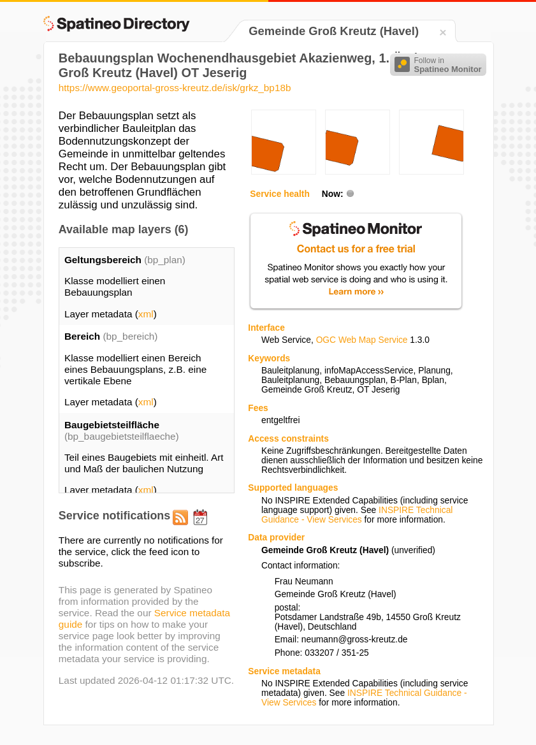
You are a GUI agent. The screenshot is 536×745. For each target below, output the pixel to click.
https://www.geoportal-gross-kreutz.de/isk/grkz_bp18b (175, 87)
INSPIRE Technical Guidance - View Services (357, 514)
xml (146, 313)
